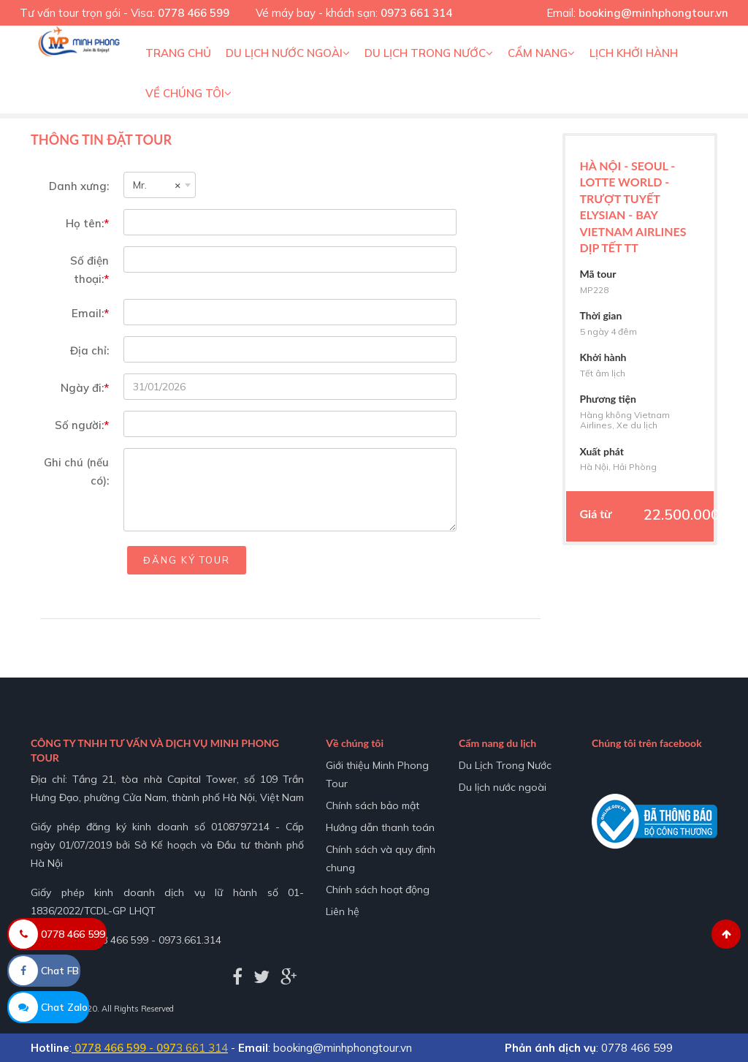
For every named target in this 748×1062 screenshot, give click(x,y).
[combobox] (159, 185)
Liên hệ (342, 911)
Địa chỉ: (89, 350)
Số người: (82, 425)
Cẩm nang (541, 53)
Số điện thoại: (89, 270)
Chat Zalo (48, 1007)
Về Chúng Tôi (188, 93)
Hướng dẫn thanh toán (380, 827)
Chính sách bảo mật (372, 805)
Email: (90, 313)
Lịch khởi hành (633, 53)
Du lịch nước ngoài (288, 53)
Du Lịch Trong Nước (429, 53)
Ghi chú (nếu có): (76, 471)
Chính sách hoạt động (378, 889)
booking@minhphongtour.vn (653, 13)
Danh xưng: (79, 186)
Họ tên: (87, 223)
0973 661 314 (416, 13)
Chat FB (44, 970)
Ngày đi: (85, 388)
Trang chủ (178, 53)
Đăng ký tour (186, 560)
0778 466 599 (193, 13)
